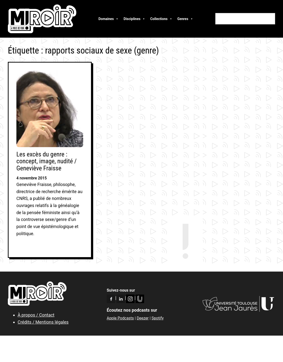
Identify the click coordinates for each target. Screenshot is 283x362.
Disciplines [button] (134, 19)
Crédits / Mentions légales (43, 322)
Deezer (143, 318)
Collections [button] (161, 19)
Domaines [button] (108, 19)
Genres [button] (185, 19)
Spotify (157, 318)
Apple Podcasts (120, 318)
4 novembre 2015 (31, 178)
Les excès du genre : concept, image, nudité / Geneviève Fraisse (46, 161)
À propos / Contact (36, 315)
